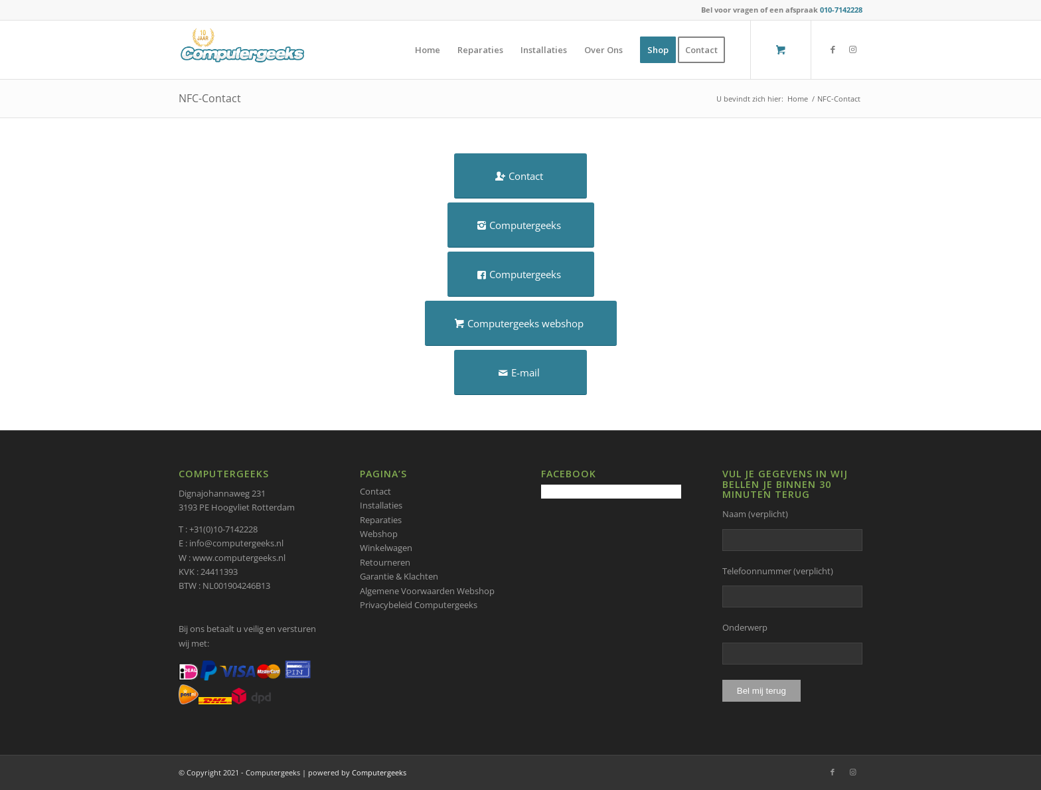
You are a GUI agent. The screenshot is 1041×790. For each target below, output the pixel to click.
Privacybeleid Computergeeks (418, 605)
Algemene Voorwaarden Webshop (427, 591)
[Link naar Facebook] (832, 49)
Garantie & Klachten (399, 576)
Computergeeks (379, 772)
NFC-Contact (210, 98)
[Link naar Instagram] (852, 49)
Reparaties (381, 520)
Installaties (381, 505)
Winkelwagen (386, 548)
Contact (375, 491)
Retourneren (385, 562)
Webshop (379, 534)
